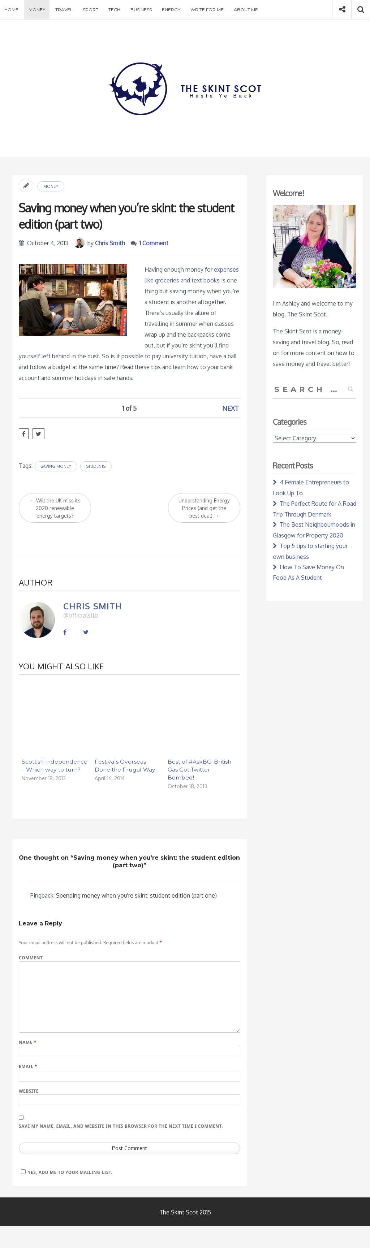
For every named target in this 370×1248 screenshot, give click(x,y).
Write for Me (207, 9)
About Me (246, 9)
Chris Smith (110, 243)
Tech (114, 9)
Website (29, 1091)
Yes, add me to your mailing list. (65, 1172)
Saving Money (56, 466)
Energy (171, 9)
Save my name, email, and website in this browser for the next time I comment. (121, 1126)
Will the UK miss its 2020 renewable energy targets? (55, 508)
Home (11, 9)
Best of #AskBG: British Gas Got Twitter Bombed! (199, 769)
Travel (64, 9)
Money (37, 9)
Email (28, 1066)
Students (96, 466)
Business (141, 9)
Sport (90, 9)
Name (27, 1042)
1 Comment (153, 243)
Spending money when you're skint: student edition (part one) (136, 895)
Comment (31, 958)
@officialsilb (80, 615)
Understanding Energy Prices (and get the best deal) (204, 508)
